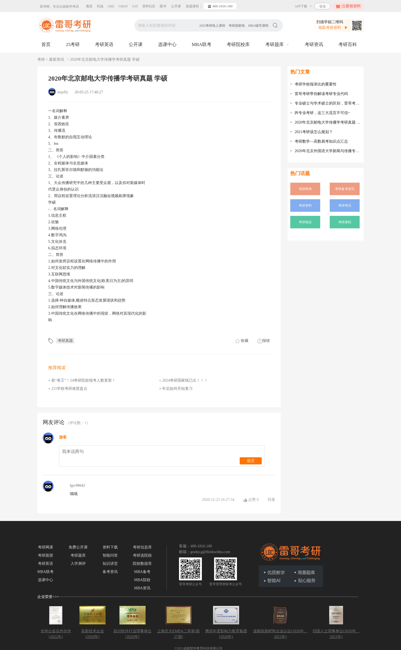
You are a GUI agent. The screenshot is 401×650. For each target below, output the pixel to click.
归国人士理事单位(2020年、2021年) (336, 634)
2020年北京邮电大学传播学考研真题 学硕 (105, 59)
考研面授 (45, 555)
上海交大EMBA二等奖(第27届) (178, 634)
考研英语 (104, 44)
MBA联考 (202, 44)
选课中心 (167, 44)
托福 (100, 6)
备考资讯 (110, 572)
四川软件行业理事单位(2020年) (132, 634)
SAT (135, 6)
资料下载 (110, 547)
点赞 (253, 500)
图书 (163, 6)
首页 (46, 44)
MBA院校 (142, 580)
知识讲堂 (110, 564)
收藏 (241, 341)
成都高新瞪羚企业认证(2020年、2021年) (280, 634)
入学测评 (78, 564)
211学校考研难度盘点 (67, 389)
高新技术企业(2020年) (92, 634)
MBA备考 (142, 572)
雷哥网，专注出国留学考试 (59, 6)
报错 (263, 341)
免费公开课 (78, 547)
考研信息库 (142, 547)
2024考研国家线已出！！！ (183, 380)
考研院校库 (238, 44)
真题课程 (192, 6)
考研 (41, 59)
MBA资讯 (142, 588)
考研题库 (277, 44)
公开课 (176, 6)
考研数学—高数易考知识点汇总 (321, 141)
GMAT (123, 6)
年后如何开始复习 (176, 389)
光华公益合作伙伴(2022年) (56, 634)
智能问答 (110, 555)
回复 (271, 500)
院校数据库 (142, 564)
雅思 (89, 6)
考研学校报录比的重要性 (316, 84)
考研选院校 (142, 555)
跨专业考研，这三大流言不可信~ (322, 113)
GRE (111, 6)
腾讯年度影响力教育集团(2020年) (226, 634)
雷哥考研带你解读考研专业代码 (321, 94)
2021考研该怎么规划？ (314, 132)
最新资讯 (56, 59)
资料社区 (148, 6)
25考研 (73, 44)
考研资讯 (314, 44)
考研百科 (347, 44)
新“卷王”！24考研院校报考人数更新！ (82, 380)
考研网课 (45, 547)
